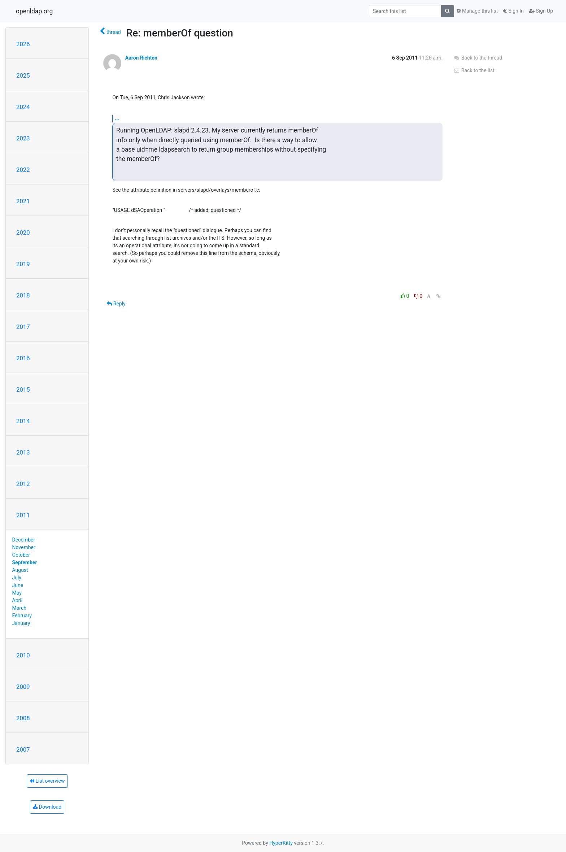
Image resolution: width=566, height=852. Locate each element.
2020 (23, 232)
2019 (23, 264)
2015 (23, 389)
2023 (23, 138)
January (21, 623)
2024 (23, 106)
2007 (23, 749)
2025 (23, 75)
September (24, 562)
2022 (23, 169)
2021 (23, 201)
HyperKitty (281, 843)
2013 (23, 452)
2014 (23, 421)
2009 (23, 686)
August (20, 570)
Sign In (513, 11)
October (21, 555)
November (23, 547)
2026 (23, 44)
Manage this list (477, 11)
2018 (23, 295)
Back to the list (473, 70)
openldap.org (34, 11)
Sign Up (541, 11)
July (16, 578)
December (23, 540)
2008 (23, 718)
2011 (23, 515)
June (17, 585)
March (19, 608)
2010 (23, 655)
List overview (47, 781)
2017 (23, 326)
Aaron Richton (141, 58)
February (22, 615)
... (116, 118)
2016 (23, 358)
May (17, 593)
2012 (23, 483)
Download (47, 807)
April (17, 600)
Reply (116, 304)
